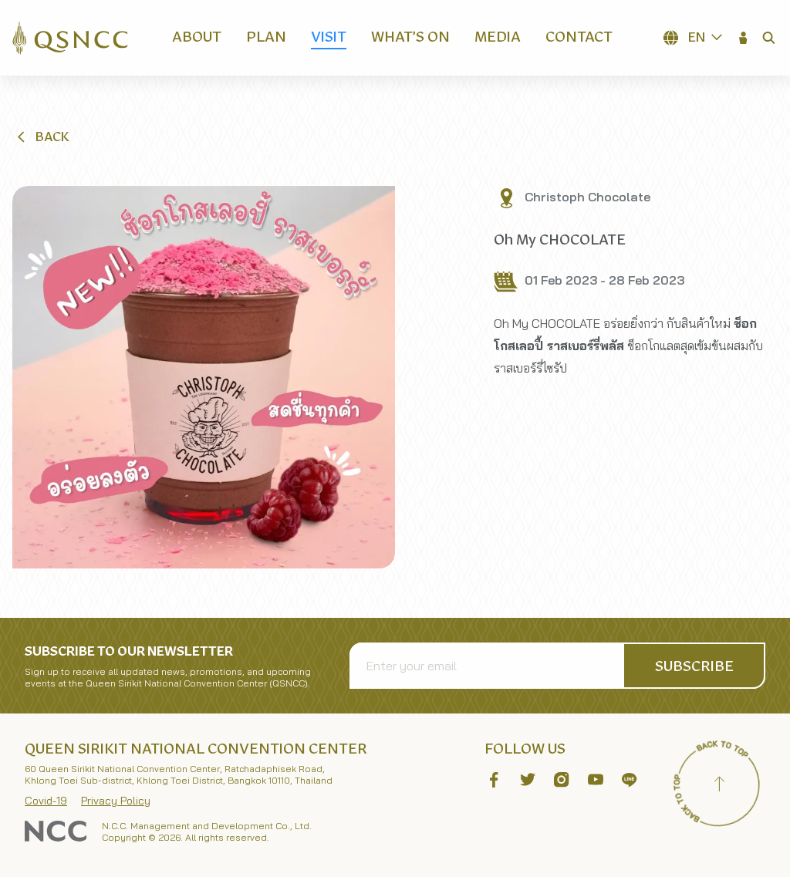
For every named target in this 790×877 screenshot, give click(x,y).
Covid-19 (46, 801)
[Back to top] (719, 786)
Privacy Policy (115, 801)
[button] (743, 38)
